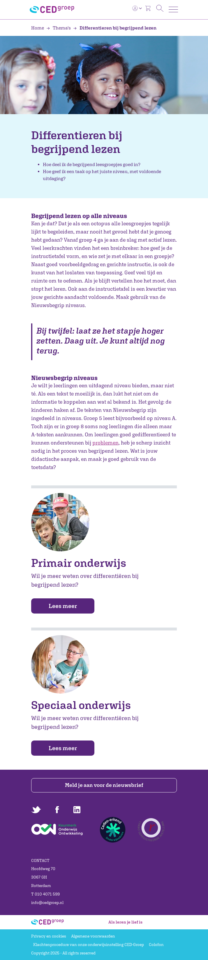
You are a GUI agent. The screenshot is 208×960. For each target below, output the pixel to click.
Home (38, 27)
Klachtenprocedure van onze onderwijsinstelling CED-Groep (88, 944)
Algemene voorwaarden (93, 936)
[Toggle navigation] (173, 9)
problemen (105, 443)
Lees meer (63, 605)
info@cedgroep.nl (47, 902)
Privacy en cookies (48, 936)
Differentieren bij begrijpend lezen (114, 27)
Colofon (156, 944)
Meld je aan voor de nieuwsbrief (104, 785)
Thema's (59, 27)
